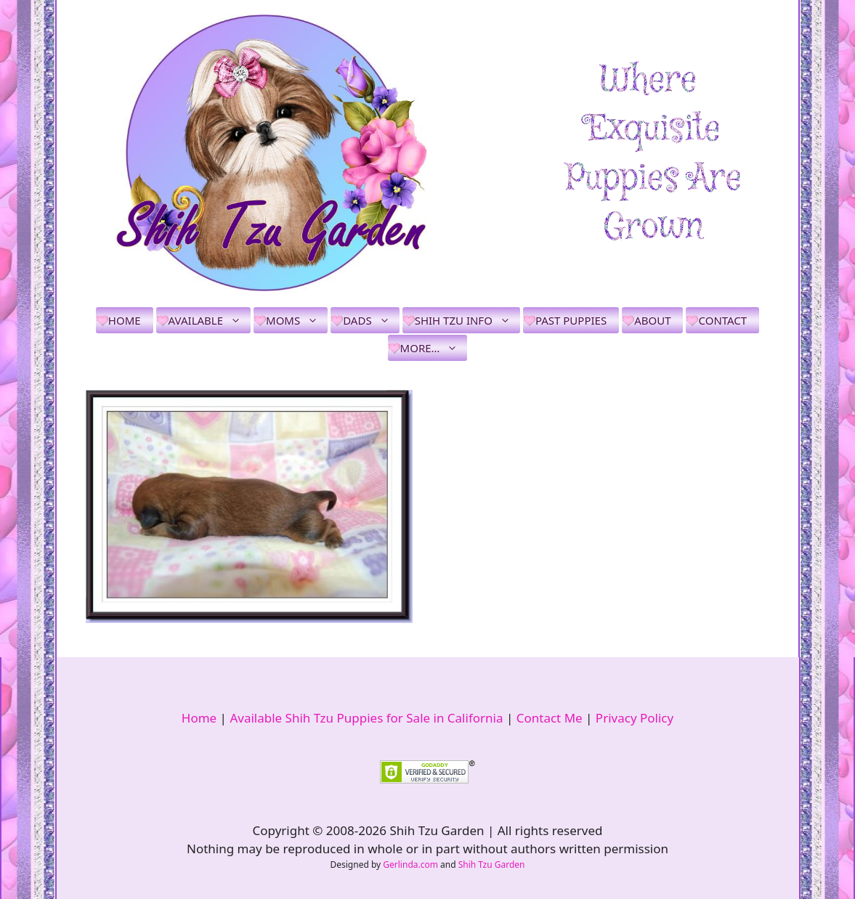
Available (210, 320)
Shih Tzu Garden (491, 864)
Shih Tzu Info (467, 320)
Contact (722, 320)
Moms (297, 320)
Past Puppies (571, 320)
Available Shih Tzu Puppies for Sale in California (366, 717)
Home (124, 320)
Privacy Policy (634, 717)
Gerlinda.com (410, 864)
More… (434, 348)
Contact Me (549, 717)
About (652, 320)
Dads (371, 320)
